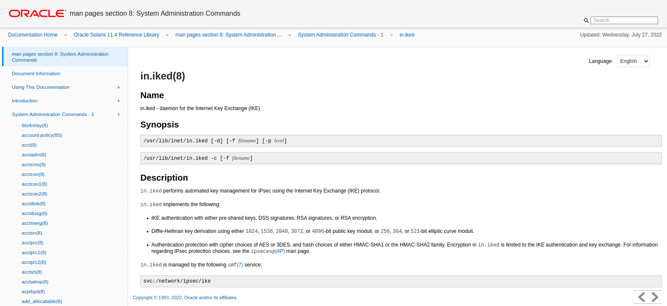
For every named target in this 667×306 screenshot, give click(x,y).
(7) (235, 265)
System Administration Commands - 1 (340, 35)
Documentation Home (32, 35)
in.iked (406, 35)
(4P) (268, 251)
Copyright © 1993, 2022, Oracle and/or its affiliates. (186, 297)
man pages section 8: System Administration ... (229, 35)
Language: (602, 61)
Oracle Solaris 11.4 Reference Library (116, 35)
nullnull (633, 61)
